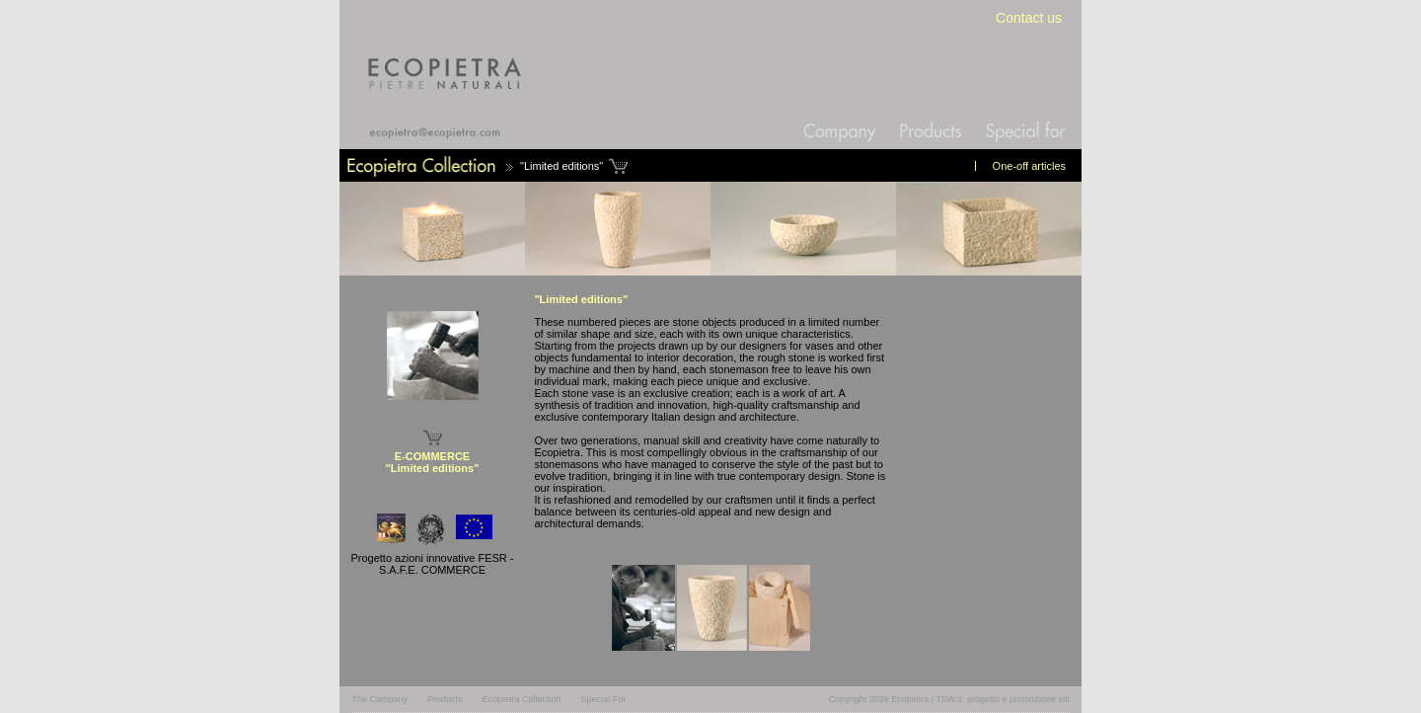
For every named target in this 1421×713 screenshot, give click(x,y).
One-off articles (1029, 166)
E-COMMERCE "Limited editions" (433, 462)
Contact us (1029, 18)
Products (445, 699)
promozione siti (1040, 699)
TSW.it (948, 699)
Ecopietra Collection (522, 699)
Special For (604, 699)
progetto (983, 699)
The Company (380, 699)
